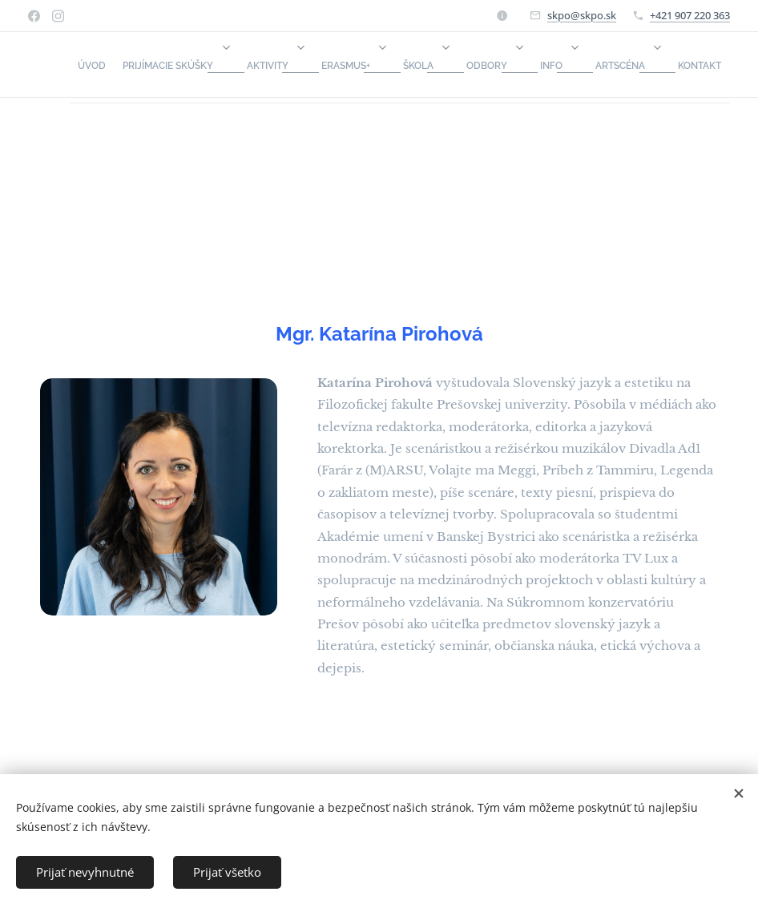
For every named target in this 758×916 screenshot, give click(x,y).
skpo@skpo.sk (581, 15)
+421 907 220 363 (690, 15)
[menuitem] (406, 65)
